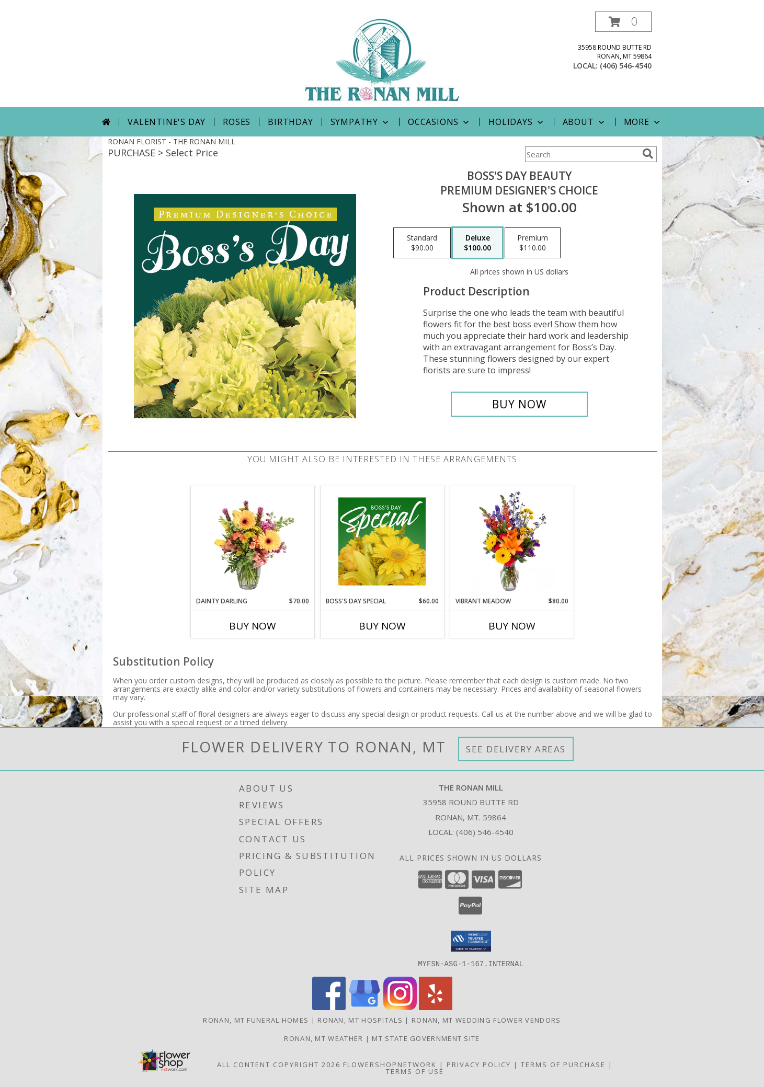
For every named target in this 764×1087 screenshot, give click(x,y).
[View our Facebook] (329, 1007)
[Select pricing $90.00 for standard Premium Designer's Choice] (422, 243)
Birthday (290, 122)
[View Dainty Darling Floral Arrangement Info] (252, 541)
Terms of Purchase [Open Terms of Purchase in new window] (563, 1064)
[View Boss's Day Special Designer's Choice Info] (382, 541)
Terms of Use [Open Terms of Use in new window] (415, 1070)
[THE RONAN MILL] (382, 59)
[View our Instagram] (400, 1007)
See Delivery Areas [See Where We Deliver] (516, 749)
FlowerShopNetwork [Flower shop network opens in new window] (390, 1064)
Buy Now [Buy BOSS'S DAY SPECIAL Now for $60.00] (382, 626)
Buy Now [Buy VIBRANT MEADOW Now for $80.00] (511, 626)
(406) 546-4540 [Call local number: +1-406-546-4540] (626, 66)
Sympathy (360, 122)
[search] (648, 153)
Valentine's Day (167, 122)
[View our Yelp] (435, 1007)
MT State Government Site (426, 1038)
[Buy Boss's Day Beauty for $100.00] (519, 404)
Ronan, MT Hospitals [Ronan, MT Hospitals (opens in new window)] (360, 1019)
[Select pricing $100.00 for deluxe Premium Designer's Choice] (477, 243)
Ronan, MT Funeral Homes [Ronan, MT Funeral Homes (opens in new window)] (256, 1019)
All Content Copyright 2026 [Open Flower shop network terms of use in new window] (278, 1064)
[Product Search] (581, 154)
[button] (623, 22)
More (643, 122)
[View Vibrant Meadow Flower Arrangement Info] (511, 541)
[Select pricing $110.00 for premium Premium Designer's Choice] (532, 243)
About (585, 122)
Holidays (516, 122)
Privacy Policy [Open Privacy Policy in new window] (479, 1064)
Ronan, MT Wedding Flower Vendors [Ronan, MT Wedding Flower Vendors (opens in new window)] (486, 1019)
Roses (236, 122)
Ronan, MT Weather (323, 1038)
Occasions (439, 122)
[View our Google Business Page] (364, 1007)
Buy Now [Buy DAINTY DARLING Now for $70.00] (252, 626)
